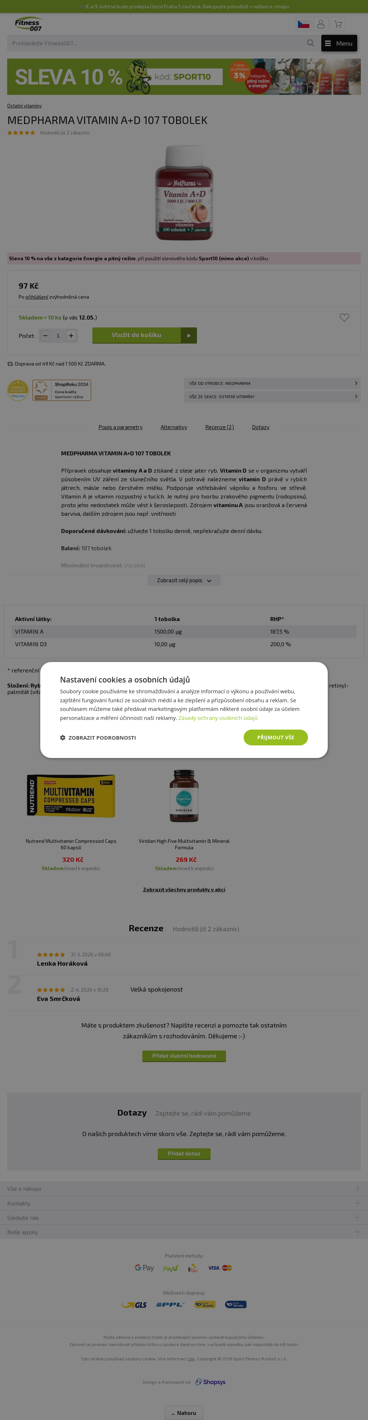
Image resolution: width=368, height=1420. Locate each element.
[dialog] (184, 710)
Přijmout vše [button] (275, 737)
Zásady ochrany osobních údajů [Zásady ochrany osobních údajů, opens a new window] (218, 717)
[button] (98, 737)
